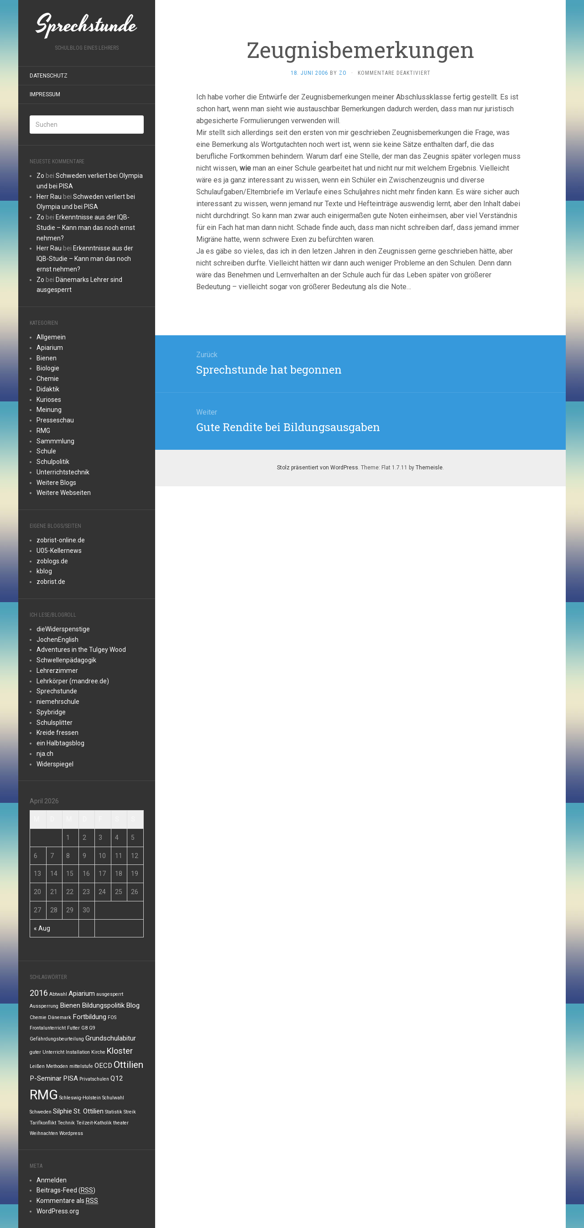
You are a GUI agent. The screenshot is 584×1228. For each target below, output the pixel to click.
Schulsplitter (54, 722)
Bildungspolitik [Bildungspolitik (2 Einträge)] (103, 1005)
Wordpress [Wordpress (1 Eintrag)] (71, 1133)
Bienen (46, 358)
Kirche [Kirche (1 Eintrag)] (98, 1052)
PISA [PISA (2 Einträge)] (70, 1078)
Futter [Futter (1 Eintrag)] (73, 1028)
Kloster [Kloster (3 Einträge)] (120, 1051)
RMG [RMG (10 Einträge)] (44, 1095)
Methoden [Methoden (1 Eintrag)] (57, 1066)
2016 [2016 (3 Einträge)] (39, 993)
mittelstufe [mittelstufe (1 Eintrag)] (81, 1066)
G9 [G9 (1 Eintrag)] (92, 1028)
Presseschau (55, 420)
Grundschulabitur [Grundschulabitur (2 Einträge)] (110, 1038)
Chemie (47, 378)
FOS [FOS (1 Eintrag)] (112, 1017)
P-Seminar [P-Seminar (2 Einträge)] (46, 1078)
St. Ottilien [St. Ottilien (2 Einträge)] (88, 1111)
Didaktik (47, 389)
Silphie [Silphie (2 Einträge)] (62, 1111)
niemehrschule (57, 701)
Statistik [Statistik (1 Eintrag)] (113, 1112)
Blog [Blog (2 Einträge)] (133, 1005)
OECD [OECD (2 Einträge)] (103, 1065)
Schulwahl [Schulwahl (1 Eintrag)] (113, 1098)
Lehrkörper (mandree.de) (72, 681)
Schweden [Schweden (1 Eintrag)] (41, 1112)
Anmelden (51, 1180)
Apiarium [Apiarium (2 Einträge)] (81, 993)
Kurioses (48, 399)
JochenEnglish (57, 639)
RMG (43, 430)
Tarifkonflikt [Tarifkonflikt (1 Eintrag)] (43, 1123)
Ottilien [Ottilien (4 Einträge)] (128, 1064)
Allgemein (51, 337)
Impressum (45, 94)
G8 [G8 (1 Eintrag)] (84, 1028)
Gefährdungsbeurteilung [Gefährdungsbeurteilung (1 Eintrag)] (57, 1039)
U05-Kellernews (59, 550)
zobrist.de (50, 581)
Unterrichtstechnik (62, 472)
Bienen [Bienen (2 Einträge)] (70, 1005)
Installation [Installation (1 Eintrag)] (78, 1052)
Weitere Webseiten (63, 492)
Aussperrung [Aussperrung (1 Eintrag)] (44, 1006)
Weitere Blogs (56, 482)
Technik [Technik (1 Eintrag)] (66, 1123)
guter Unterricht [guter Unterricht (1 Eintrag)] (47, 1052)
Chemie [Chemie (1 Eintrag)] (38, 1017)
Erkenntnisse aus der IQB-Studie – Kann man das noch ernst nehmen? (85, 227)
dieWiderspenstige (63, 629)
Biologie (47, 368)
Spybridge (51, 712)
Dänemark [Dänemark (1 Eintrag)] (59, 1017)
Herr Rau (49, 196)
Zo (40, 175)
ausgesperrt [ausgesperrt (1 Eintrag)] (109, 994)
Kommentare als (67, 1201)
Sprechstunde (56, 691)
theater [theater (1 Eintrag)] (121, 1123)
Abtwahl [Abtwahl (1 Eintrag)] (58, 994)
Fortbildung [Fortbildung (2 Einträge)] (89, 1017)
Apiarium (49, 347)
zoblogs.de (52, 561)
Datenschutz (49, 76)
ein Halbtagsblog (60, 743)
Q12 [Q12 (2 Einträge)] (116, 1078)
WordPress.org (57, 1211)
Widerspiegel (54, 764)
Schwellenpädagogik (66, 660)
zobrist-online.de (60, 540)
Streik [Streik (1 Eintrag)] (130, 1112)
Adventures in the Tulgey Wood (81, 649)
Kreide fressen (57, 732)
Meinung (49, 409)
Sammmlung (55, 441)
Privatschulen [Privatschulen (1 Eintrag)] (94, 1079)
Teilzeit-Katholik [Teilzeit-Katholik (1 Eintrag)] (94, 1123)
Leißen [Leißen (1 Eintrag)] (37, 1066)
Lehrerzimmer (57, 670)
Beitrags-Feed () (65, 1190)
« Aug (42, 928)
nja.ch (44, 753)
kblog (44, 571)
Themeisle (429, 467)
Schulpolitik (52, 461)
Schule (46, 451)
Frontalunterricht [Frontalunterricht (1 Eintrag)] (48, 1028)
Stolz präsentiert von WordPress (317, 467)
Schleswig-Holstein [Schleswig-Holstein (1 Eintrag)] (80, 1098)
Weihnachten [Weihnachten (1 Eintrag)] (44, 1133)
